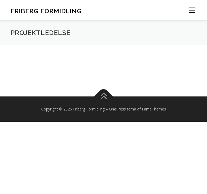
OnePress (117, 109)
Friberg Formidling (46, 10)
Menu (191, 10)
